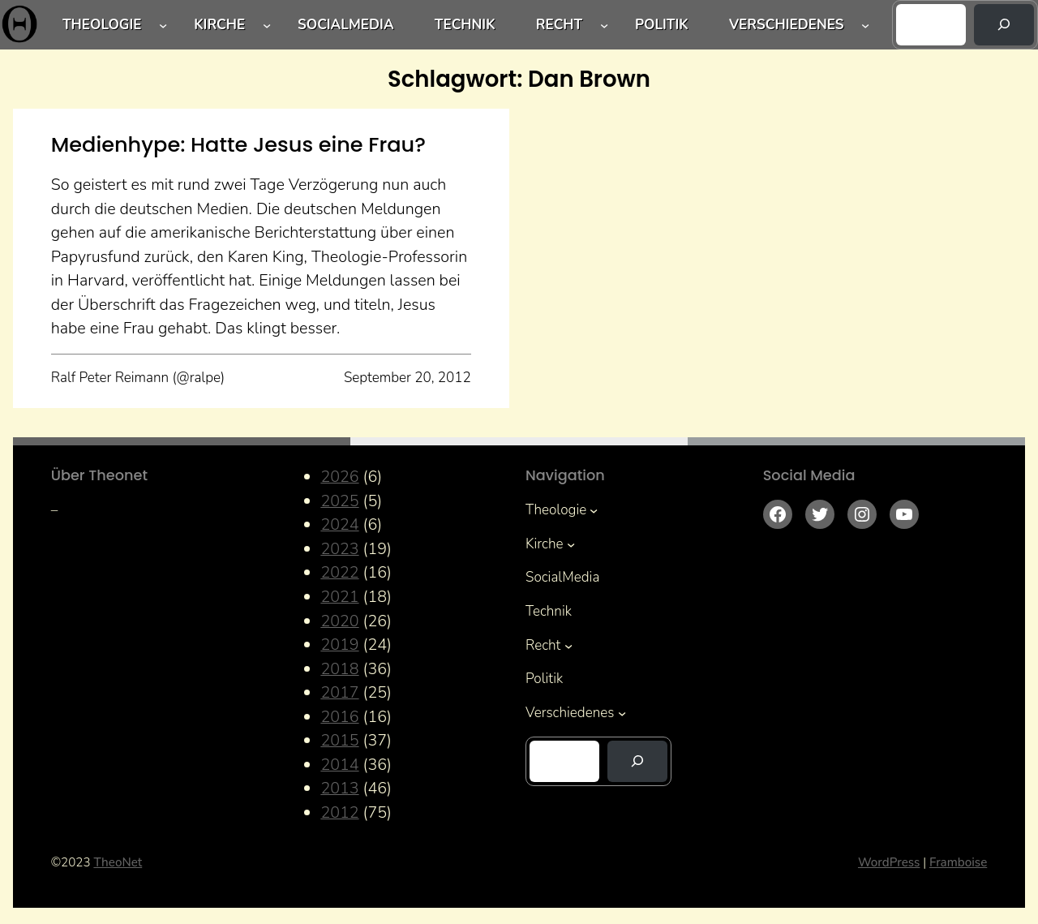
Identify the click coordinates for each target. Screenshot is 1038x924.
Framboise (958, 862)
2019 (339, 644)
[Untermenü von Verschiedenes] (865, 24)
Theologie (102, 24)
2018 (339, 669)
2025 (339, 501)
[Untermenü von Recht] (604, 24)
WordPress (889, 862)
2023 (339, 549)
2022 (339, 572)
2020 (339, 621)
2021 (339, 597)
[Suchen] (1004, 24)
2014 (339, 765)
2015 (339, 740)
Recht (559, 24)
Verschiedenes (786, 24)
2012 (339, 812)
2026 (339, 477)
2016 (339, 717)
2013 (339, 788)
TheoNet (117, 862)
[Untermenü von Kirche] (267, 24)
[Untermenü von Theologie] (163, 24)
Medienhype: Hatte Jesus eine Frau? (238, 144)
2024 (339, 524)
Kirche (219, 24)
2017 (339, 692)
